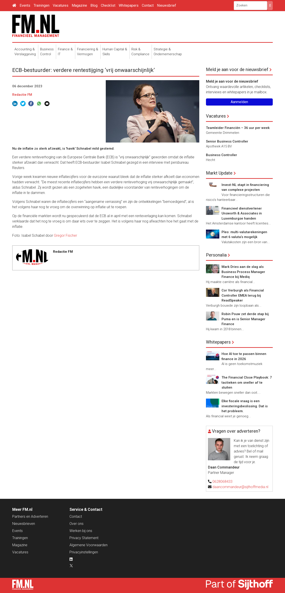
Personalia (216, 255)
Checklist (108, 5)
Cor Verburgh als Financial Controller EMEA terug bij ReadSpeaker (243, 295)
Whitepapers (128, 5)
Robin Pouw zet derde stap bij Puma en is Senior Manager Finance (245, 319)
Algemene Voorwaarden (88, 545)
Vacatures (60, 5)
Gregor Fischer (65, 235)
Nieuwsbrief (166, 5)
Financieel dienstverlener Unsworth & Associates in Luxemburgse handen (242, 213)
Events (25, 5)
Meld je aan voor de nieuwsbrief (237, 69)
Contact (148, 5)
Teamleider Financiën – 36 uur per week (238, 128)
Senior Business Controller (227, 141)
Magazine (79, 5)
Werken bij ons (80, 531)
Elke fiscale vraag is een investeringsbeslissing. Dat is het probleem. (245, 406)
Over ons (76, 524)
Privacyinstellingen (83, 552)
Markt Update (219, 173)
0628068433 (222, 481)
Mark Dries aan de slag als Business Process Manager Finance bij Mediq (243, 272)
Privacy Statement (83, 538)
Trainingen (41, 5)
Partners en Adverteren (30, 516)
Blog (94, 5)
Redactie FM (22, 95)
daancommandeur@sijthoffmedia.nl (240, 487)
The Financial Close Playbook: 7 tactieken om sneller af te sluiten (247, 382)
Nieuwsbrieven (23, 524)
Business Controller (221, 155)
